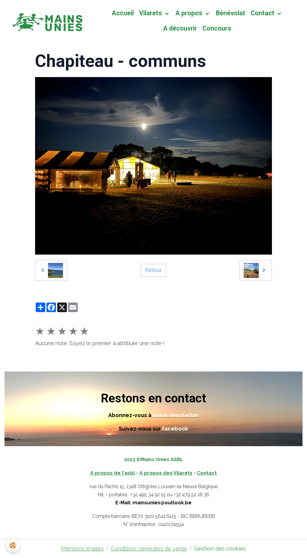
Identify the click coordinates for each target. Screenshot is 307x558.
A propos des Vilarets (165, 473)
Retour (153, 270)
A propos (189, 13)
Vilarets (151, 13)
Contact (263, 13)
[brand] (46, 20)
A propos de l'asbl (112, 473)
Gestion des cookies (220, 548)
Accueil (123, 13)
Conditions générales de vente (149, 548)
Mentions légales (82, 548)
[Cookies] (12, 545)
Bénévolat (230, 13)
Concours (216, 28)
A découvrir (180, 28)
